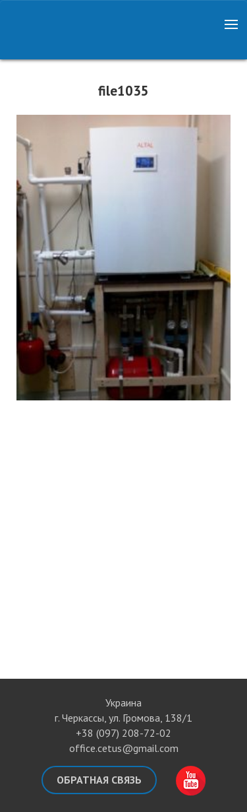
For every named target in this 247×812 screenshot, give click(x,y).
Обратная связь (99, 779)
